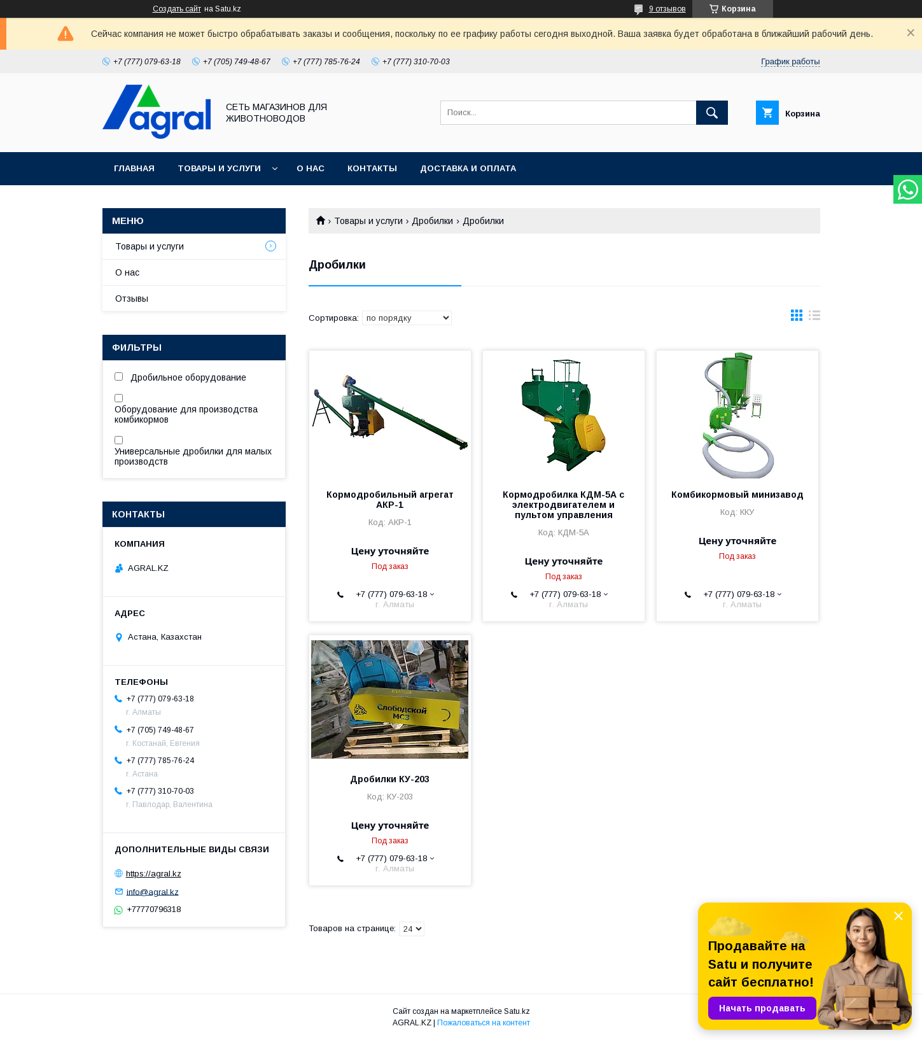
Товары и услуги (219, 168)
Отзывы (131, 298)
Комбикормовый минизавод (737, 494)
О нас (311, 168)
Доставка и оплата (468, 168)
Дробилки (432, 221)
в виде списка (814, 318)
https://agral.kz (153, 873)
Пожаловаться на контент (483, 1022)
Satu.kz (517, 1011)
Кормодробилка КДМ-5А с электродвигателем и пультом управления (563, 504)
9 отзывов (667, 8)
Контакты (372, 168)
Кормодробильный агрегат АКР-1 (390, 499)
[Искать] (712, 113)
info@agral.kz (153, 891)
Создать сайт (177, 8)
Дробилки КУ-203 (390, 779)
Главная (134, 168)
